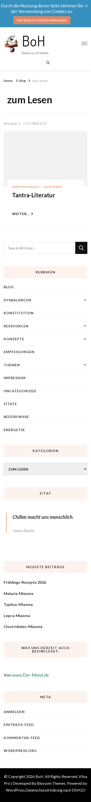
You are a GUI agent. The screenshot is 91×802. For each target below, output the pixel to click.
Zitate (10, 404)
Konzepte (14, 339)
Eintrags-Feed (19, 725)
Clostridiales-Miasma (23, 626)
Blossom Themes (51, 783)
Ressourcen (16, 326)
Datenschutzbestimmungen (42, 20)
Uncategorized (20, 391)
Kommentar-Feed (22, 738)
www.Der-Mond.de (30, 675)
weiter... (22, 214)
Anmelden (14, 712)
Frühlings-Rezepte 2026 (25, 582)
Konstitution (19, 313)
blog (9, 287)
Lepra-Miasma (17, 615)
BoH (33, 40)
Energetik (14, 430)
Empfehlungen (25, 187)
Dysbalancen (17, 300)
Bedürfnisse (16, 417)
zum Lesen (53, 187)
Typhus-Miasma (18, 604)
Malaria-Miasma (18, 593)
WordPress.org (20, 751)
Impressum (15, 378)
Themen (12, 365)
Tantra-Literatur (33, 195)
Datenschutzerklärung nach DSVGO (55, 790)
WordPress (15, 790)
